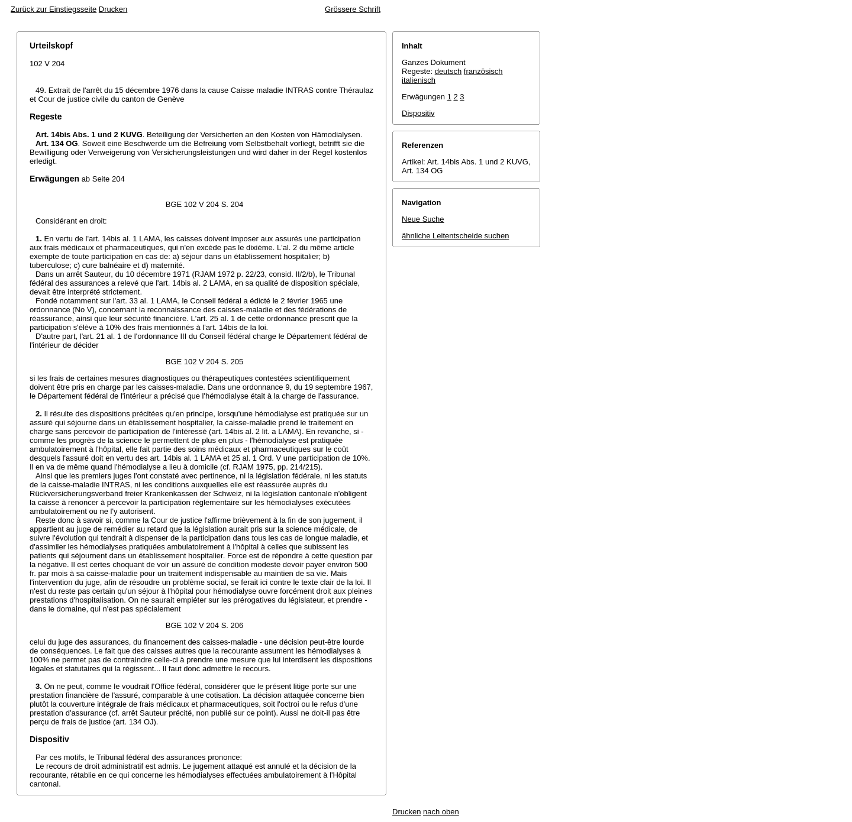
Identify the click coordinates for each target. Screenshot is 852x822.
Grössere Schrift (352, 9)
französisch (483, 71)
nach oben (441, 811)
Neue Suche (423, 219)
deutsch (448, 71)
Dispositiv (418, 113)
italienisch (418, 80)
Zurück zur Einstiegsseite (53, 9)
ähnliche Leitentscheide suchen (455, 235)
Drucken (113, 9)
